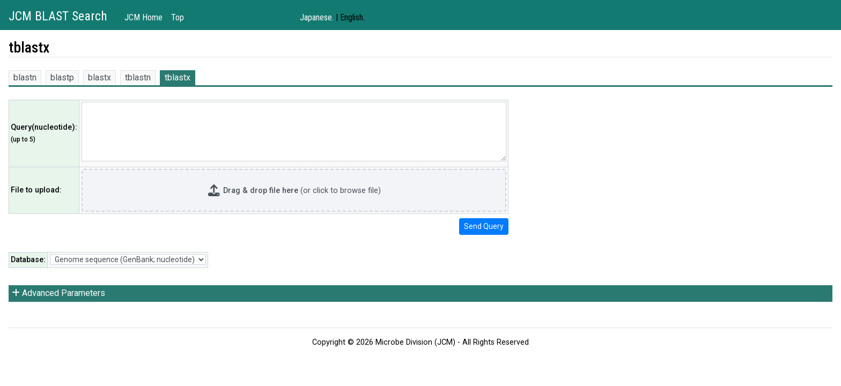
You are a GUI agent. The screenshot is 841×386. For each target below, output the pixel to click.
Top (177, 17)
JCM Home (143, 17)
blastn (24, 77)
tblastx (177, 77)
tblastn (138, 77)
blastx (99, 77)
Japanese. (317, 17)
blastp (62, 77)
